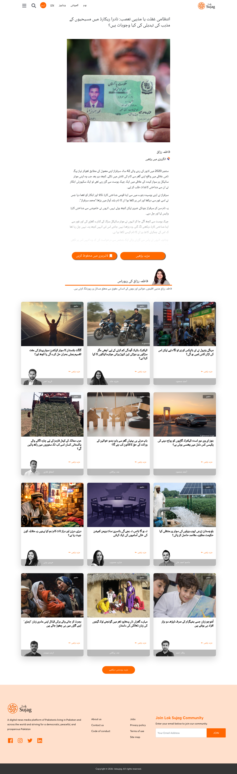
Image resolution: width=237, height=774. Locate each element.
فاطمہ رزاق (163, 152)
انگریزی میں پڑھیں (155, 159)
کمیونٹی (74, 5)
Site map (135, 737)
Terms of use (137, 731)
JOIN (216, 732)
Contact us (97, 725)
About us (96, 719)
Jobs (132, 719)
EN (52, 6)
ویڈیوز (62, 5)
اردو (43, 5)
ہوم (85, 5)
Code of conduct (100, 731)
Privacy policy (138, 725)
